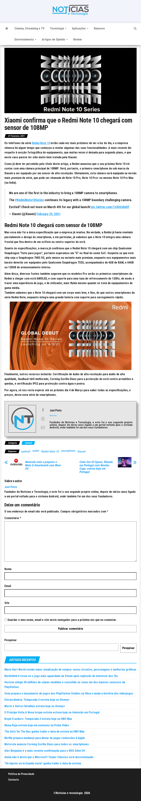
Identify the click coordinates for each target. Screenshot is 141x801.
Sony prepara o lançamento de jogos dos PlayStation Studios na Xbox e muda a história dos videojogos (68, 693)
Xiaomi (81, 451)
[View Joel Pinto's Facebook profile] (43, 410)
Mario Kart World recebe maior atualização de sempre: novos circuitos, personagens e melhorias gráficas (70, 669)
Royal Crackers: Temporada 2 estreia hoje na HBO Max (38, 719)
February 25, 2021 (49, 214)
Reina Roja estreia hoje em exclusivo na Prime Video (36, 725)
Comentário (12, 518)
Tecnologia (58, 28)
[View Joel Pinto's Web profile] (43, 419)
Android (28, 443)
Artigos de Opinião (55, 39)
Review (77, 39)
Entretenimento (25, 39)
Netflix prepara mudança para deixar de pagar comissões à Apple (44, 738)
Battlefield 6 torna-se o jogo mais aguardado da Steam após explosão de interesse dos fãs (61, 676)
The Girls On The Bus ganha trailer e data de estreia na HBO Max (44, 731)
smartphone (68, 450)
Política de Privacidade (21, 773)
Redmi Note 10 (50, 451)
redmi (35, 450)
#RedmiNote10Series (29, 200)
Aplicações (80, 28)
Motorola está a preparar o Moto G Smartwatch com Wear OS (43, 465)
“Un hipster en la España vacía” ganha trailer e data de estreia (42, 763)
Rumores (99, 28)
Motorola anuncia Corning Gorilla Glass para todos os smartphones (46, 744)
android (25, 451)
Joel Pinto (10, 487)
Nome (8, 569)
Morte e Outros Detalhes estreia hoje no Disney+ (34, 706)
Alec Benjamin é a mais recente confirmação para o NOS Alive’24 (44, 750)
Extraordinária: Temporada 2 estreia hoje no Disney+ (37, 699)
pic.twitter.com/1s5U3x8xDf (110, 207)
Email (7, 586)
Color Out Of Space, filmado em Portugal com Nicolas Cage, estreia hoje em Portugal (96, 467)
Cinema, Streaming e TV (29, 28)
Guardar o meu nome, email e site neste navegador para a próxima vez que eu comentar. (62, 620)
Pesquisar (10, 640)
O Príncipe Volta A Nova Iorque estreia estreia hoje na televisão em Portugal (52, 712)
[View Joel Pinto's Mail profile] (43, 427)
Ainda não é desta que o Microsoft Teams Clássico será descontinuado (48, 757)
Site (6, 603)
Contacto (13, 779)
